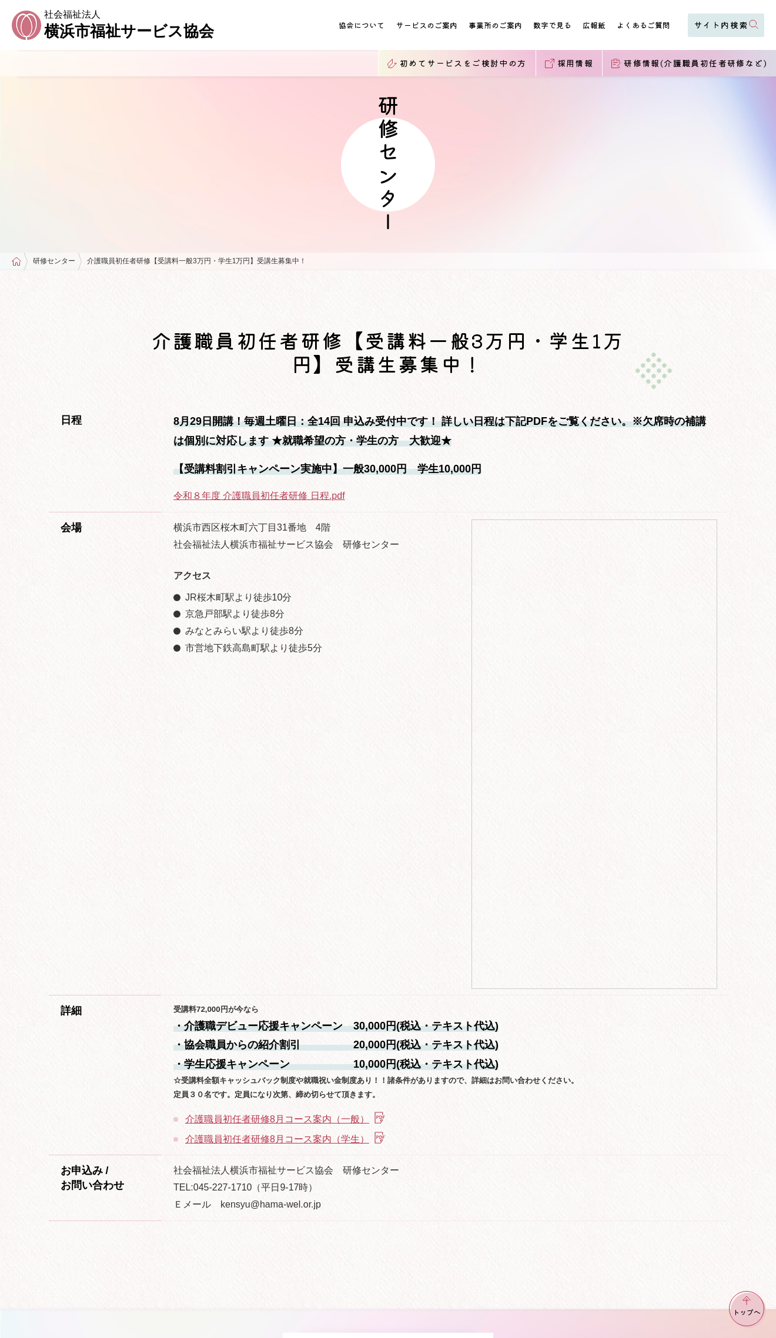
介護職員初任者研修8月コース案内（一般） (285, 1119)
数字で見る (552, 25)
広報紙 (594, 25)
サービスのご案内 (426, 25)
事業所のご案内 (495, 25)
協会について (361, 25)
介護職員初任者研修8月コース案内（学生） (285, 1139)
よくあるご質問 (643, 25)
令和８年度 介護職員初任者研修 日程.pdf (259, 496)
